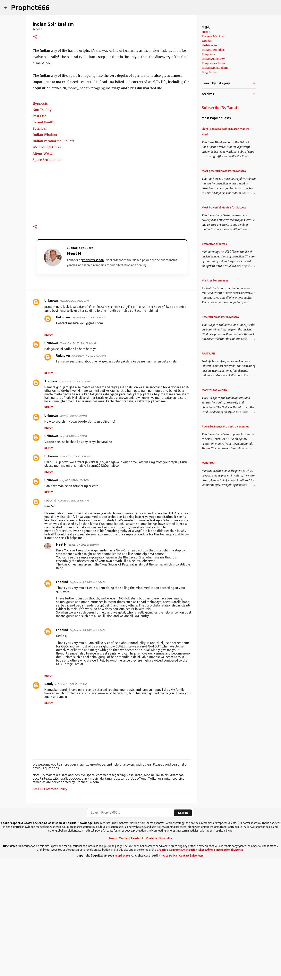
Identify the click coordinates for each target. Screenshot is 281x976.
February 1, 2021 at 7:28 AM (70, 799)
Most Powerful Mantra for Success (224, 207)
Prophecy (208, 54)
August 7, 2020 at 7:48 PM (74, 595)
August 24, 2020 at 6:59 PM (83, 659)
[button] (35, 37)
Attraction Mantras (214, 244)
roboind (50, 615)
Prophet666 (30, 7)
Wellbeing (40, 262)
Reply (48, 449)
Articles (54, 262)
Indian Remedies (213, 50)
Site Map (197, 970)
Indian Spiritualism (215, 67)
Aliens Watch (43, 269)
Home (206, 32)
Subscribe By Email (220, 107)
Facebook (137, 953)
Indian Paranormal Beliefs (53, 256)
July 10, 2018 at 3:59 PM (73, 531)
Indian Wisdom (45, 250)
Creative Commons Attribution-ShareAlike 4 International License (200, 964)
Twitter (124, 953)
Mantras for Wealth (214, 390)
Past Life (39, 231)
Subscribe (165, 953)
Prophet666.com (93, 375)
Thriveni (50, 496)
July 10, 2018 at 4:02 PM (73, 551)
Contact (184, 970)
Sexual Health (43, 237)
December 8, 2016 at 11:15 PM (88, 432)
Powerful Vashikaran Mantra (220, 317)
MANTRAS (208, 463)
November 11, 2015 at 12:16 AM (78, 458)
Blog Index (209, 72)
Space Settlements (47, 275)
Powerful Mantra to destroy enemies (225, 426)
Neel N (61, 659)
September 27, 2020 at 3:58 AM (87, 697)
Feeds (113, 953)
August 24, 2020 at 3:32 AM (73, 615)
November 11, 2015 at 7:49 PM (88, 470)
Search (183, 928)
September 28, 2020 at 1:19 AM (87, 745)
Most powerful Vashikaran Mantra (224, 171)
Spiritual (40, 244)
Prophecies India (213, 63)
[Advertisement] (112, 74)
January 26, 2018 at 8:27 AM (74, 496)
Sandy (49, 799)
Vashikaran (209, 45)
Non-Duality (42, 225)
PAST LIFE (208, 353)
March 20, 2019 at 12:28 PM (75, 571)
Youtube (151, 953)
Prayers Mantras (213, 36)
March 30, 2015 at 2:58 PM (74, 415)
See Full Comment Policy (50, 904)
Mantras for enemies (215, 280)
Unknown (51, 415)
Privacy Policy (168, 970)
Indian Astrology (213, 59)
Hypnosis (40, 219)
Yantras (207, 41)
